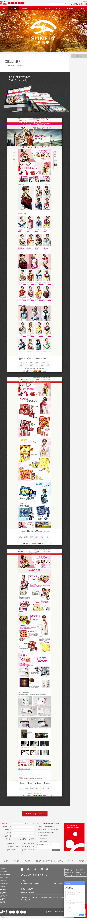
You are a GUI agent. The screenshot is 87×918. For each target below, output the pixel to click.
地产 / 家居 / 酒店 (13, 850)
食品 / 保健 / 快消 (28, 843)
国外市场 (30, 839)
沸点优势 (47, 8)
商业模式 (3, 889)
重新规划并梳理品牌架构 (45, 832)
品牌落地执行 (42, 838)
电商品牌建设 (4, 883)
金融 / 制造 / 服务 (13, 847)
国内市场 (22, 839)
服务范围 (13, 8)
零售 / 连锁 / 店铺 (28, 850)
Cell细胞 (70, 861)
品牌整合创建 (42, 841)
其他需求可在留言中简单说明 (48, 846)
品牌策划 (3, 868)
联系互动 (70, 8)
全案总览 (25, 8)
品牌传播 (3, 886)
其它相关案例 (79, 56)
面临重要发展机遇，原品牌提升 (47, 829)
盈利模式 (3, 892)
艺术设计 (3, 880)
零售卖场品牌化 (42, 835)
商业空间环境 (4, 877)
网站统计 (3, 917)
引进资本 (3, 898)
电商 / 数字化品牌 (28, 847)
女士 (32, 823)
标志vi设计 (3, 871)
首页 (4, 8)
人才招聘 (81, 8)
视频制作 (3, 901)
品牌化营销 (3, 895)
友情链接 (81, 861)
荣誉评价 (58, 8)
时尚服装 (10, 843)
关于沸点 (36, 8)
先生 (27, 823)
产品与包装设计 (5, 874)
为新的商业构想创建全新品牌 (46, 826)
